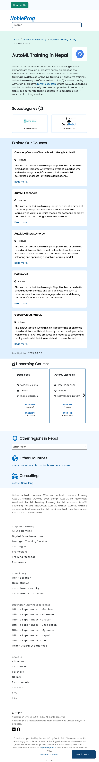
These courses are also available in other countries (41, 465)
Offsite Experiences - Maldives (33, 609)
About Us (18, 661)
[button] (83, 395)
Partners (18, 671)
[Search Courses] (47, 25)
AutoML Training (23, 43)
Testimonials (20, 682)
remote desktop (46, 84)
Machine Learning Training (34, 39)
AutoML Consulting (22, 483)
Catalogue (19, 546)
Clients (16, 677)
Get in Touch (83, 754)
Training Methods (24, 557)
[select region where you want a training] (49, 447)
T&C (15, 698)
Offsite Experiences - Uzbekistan (34, 625)
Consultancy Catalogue (28, 593)
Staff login (49, 760)
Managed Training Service (29, 541)
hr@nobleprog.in (48, 747)
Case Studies (20, 583)
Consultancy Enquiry (26, 588)
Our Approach (21, 577)
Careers (17, 687)
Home (16, 39)
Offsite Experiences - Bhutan (31, 619)
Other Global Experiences (29, 645)
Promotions (20, 551)
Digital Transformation (27, 536)
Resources (19, 562)
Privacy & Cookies (49, 754)
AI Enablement (22, 531)
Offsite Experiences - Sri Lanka (33, 614)
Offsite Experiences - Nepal (31, 635)
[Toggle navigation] (85, 18)
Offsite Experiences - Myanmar (33, 630)
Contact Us (19, 5)
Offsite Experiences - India (30, 640)
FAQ (15, 692)
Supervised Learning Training (63, 39)
